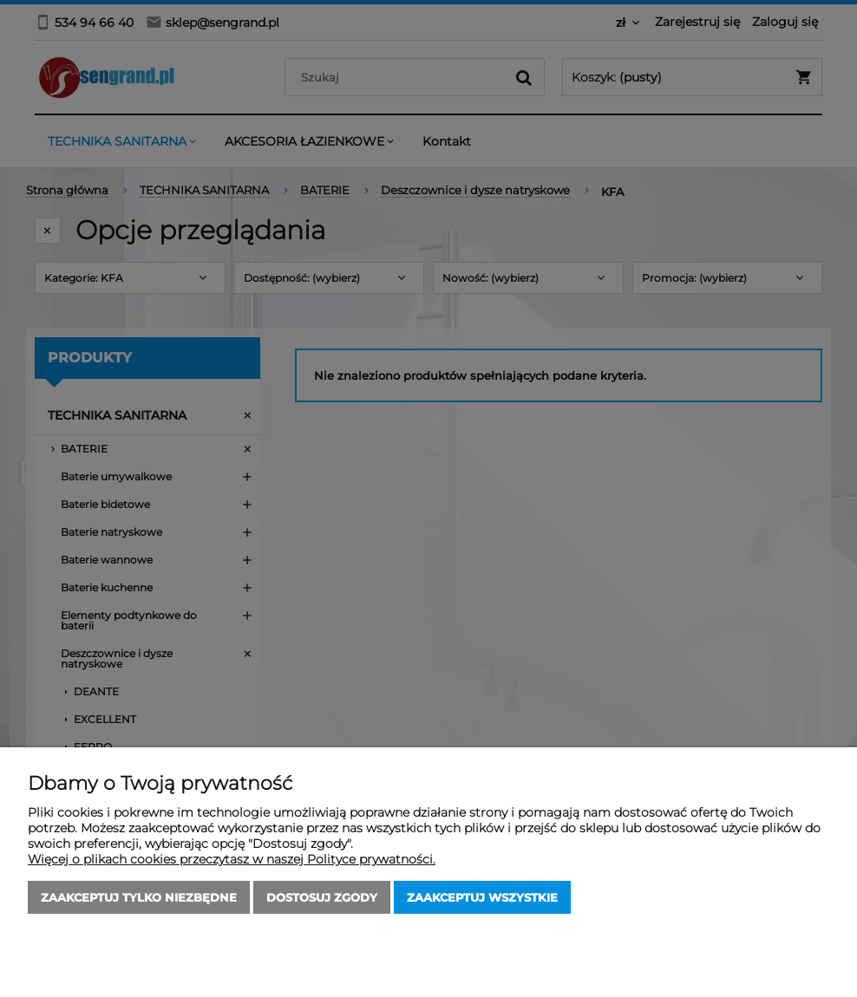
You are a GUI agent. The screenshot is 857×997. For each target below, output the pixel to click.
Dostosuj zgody (321, 897)
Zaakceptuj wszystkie (482, 897)
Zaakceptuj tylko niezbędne (139, 897)
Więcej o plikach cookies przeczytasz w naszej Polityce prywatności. (231, 859)
